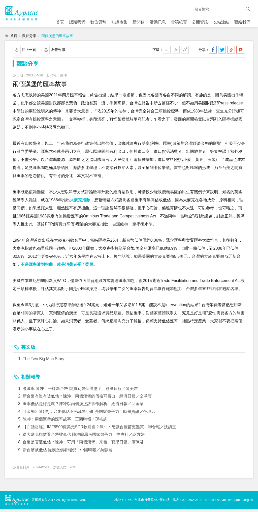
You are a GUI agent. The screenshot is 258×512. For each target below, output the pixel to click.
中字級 (176, 53)
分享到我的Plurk (240, 53)
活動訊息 (158, 22)
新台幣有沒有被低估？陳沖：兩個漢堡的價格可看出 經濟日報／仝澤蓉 (87, 399)
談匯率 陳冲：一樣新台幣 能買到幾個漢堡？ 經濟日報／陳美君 (80, 392)
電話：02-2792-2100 (187, 503)
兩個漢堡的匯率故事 (57, 39)
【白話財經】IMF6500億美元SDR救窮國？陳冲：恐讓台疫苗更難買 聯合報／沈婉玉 (99, 430)
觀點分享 (29, 39)
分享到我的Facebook (213, 53)
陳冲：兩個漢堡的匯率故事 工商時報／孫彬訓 (65, 422)
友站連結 (221, 22)
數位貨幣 (98, 22)
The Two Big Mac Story (43, 362)
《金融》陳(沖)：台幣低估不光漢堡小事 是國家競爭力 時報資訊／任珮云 (89, 415)
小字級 (167, 53)
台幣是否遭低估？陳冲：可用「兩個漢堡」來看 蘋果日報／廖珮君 (83, 445)
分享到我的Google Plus (231, 53)
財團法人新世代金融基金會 (21, 15)
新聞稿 (139, 22)
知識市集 (119, 22)
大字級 (185, 53)
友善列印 (58, 53)
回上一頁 (29, 53)
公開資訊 (200, 22)
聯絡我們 (242, 22)
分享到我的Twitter (222, 53)
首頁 (60, 22)
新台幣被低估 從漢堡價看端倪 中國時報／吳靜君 (67, 453)
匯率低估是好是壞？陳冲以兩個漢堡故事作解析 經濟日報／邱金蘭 (83, 407)
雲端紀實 (179, 22)
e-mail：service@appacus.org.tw (229, 503)
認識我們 (77, 22)
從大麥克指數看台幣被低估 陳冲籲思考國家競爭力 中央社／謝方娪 (84, 438)
